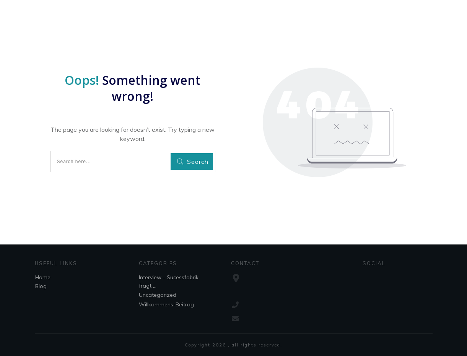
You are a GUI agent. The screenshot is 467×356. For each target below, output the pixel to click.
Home (42, 277)
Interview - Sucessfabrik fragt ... (169, 281)
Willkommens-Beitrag (166, 304)
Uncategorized (157, 294)
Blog (41, 286)
